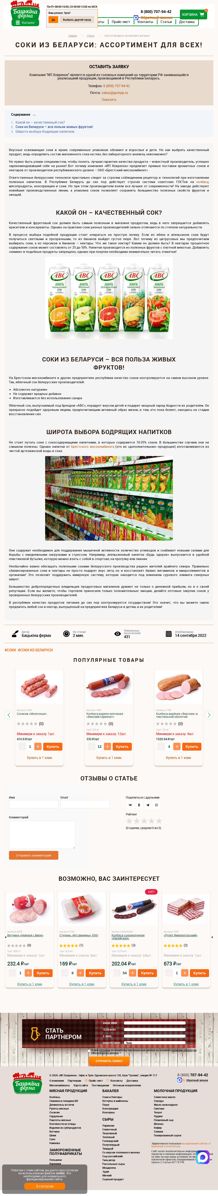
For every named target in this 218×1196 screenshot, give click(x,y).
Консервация (110, 1114)
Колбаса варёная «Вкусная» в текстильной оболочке (177, 718)
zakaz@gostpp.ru (115, 96)
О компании (56, 1086)
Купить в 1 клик (39, 761)
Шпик (52, 1141)
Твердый (107, 1154)
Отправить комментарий (33, 861)
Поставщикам (100, 1091)
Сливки (158, 1137)
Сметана (159, 1114)
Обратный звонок (155, 18)
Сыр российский (112, 1162)
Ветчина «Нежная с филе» (25, 941)
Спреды (159, 1106)
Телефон (109, 1036)
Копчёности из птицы (62, 1129)
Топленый (108, 1143)
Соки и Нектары (112, 1103)
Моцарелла (109, 1173)
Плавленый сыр (164, 1126)
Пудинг (158, 1122)
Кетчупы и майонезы (115, 1106)
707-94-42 (192, 1081)
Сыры (107, 1125)
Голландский (110, 1147)
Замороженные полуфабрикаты (65, 1157)
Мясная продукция (68, 1096)
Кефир (158, 1133)
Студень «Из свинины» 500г (78, 941)
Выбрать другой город (79, 19)
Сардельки (56, 1122)
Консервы (108, 1118)
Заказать (109, 103)
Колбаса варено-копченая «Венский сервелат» (104, 718)
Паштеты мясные (60, 1126)
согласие (104, 1056)
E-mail (107, 1042)
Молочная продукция (175, 1096)
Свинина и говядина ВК (63, 1106)
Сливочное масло (164, 1103)
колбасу (202, 185)
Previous (6, 943)
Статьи (168, 25)
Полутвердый (110, 1150)
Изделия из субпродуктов (65, 1133)
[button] (9, 718)
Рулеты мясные (59, 1114)
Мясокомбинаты (59, 1091)
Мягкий (107, 1181)
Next (212, 943)
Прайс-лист (122, 25)
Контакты (147, 25)
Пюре (105, 1110)
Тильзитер (108, 1166)
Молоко (159, 1129)
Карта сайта (81, 1091)
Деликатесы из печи (61, 1110)
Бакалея (110, 1096)
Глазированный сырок (167, 1141)
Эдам (105, 1177)
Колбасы (54, 1103)
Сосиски (54, 1118)
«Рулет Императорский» (181, 941)
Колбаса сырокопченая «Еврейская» (128, 942)
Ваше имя (110, 1029)
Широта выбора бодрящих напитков (44, 135)
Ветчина (54, 1137)
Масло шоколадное (166, 1110)
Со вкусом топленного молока (121, 1158)
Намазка (54, 1149)
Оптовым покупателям (127, 1091)
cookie (60, 1173)
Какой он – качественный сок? (40, 126)
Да (55, 19)
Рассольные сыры (113, 1170)
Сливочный (109, 1135)
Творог (158, 1118)
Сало (52, 1145)
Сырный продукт (113, 1185)
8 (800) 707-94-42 (116, 89)
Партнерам (74, 1086)
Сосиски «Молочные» (32, 717)
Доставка (188, 25)
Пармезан (108, 1131)
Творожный (109, 1139)
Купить (53, 750)
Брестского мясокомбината (92, 450)
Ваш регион (111, 1049)
